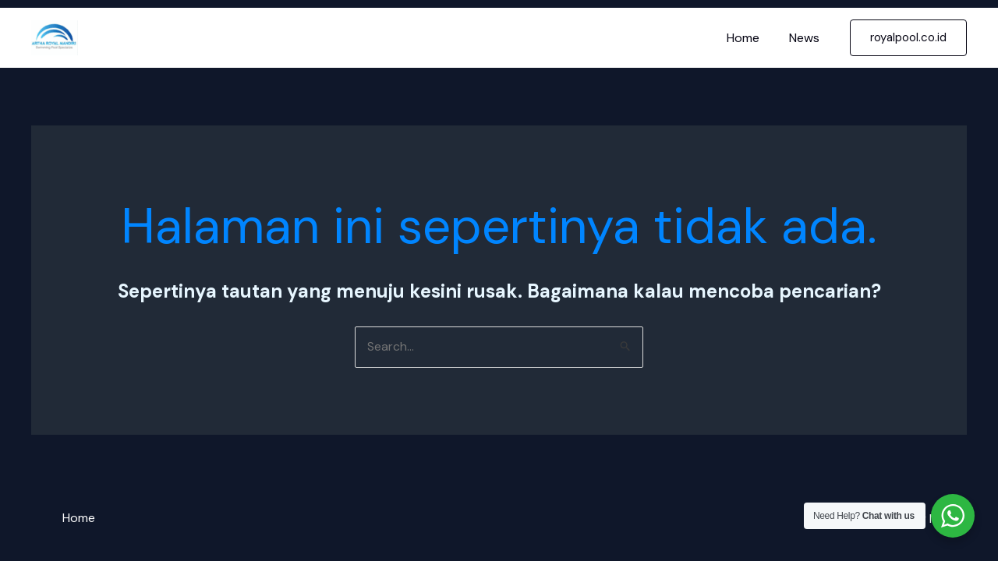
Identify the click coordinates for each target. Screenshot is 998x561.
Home (750, 38)
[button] (908, 37)
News (806, 38)
